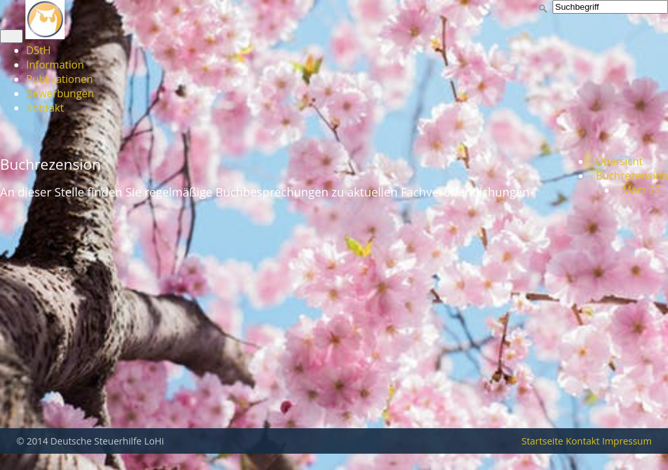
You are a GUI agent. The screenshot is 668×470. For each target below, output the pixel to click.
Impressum (627, 441)
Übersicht (616, 161)
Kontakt (45, 108)
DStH (38, 50)
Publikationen (59, 79)
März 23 (638, 190)
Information (55, 64)
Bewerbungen (60, 93)
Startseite (543, 441)
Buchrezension (629, 175)
